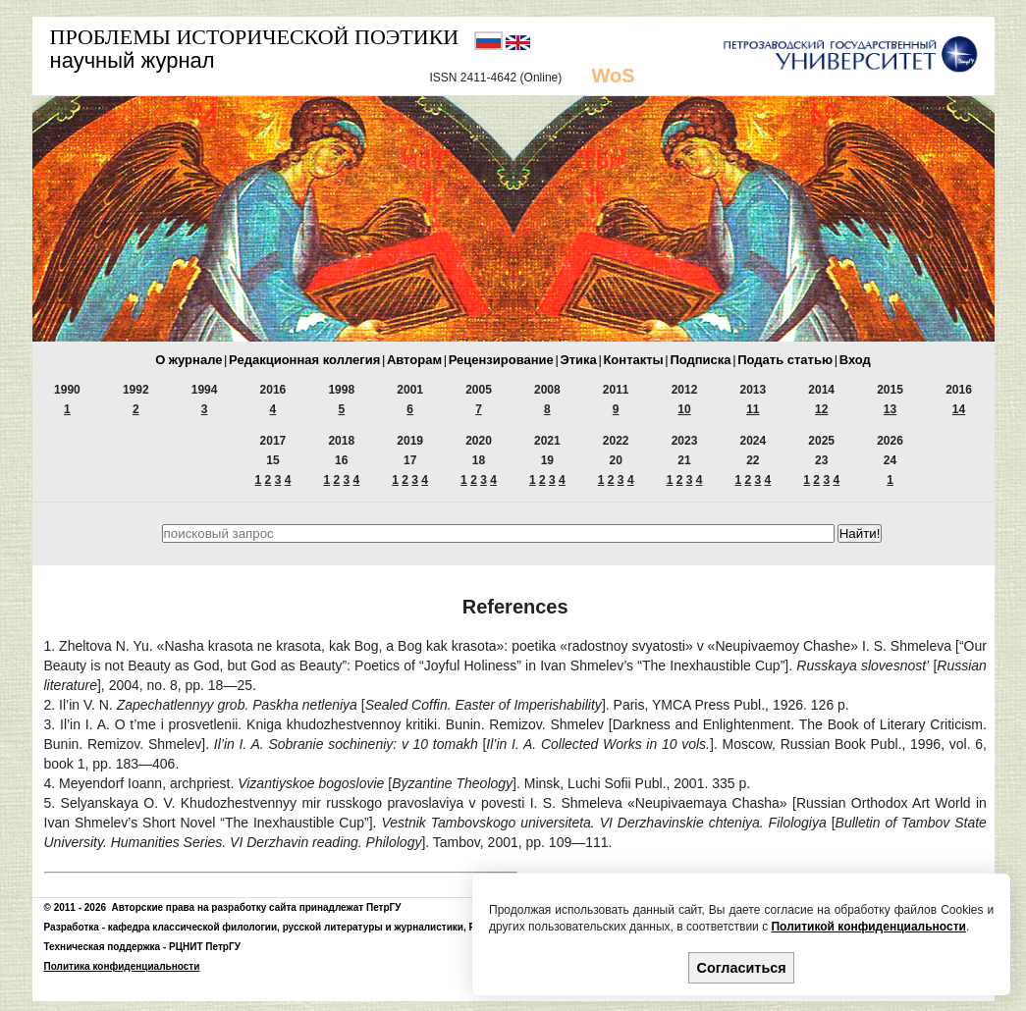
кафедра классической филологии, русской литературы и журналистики (285, 927)
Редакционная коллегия (304, 359)
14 (958, 409)
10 (683, 409)
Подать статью (785, 359)
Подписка (700, 359)
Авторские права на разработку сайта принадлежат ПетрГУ (257, 907)
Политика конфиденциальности (122, 966)
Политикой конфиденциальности (868, 926)
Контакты (633, 359)
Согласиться (741, 968)
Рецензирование (501, 359)
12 (821, 409)
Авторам (414, 359)
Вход (855, 359)
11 (752, 409)
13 (890, 409)
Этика (578, 359)
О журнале (188, 359)
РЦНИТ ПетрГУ (205, 946)
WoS (613, 75)
